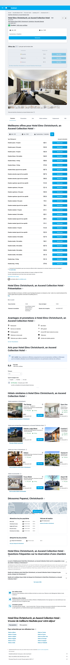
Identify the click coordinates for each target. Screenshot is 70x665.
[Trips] (2, 28)
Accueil (9, 12)
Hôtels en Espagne (42, 640)
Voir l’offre (40, 415)
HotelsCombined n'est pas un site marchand (38, 654)
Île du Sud (26, 12)
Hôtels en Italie (11, 642)
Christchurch (43, 12)
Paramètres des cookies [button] (13, 276)
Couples (11, 379)
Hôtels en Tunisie (42, 632)
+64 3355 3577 (12, 23)
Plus (9, 296)
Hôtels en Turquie (12, 634)
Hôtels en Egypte (12, 638)
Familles (18, 379)
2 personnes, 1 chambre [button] (15, 34)
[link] (19, 419)
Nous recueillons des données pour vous (38, 656)
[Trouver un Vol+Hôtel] (2, 21)
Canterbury (35, 12)
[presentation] (34, 112)
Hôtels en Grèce (12, 640)
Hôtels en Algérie (12, 636)
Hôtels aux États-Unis (43, 636)
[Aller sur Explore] (2, 24)
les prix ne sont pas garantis (43, 649)
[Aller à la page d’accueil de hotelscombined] (11, 8)
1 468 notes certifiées (21, 25)
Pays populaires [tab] (12, 625)
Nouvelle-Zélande (16, 12)
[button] (2, 7)
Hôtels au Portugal (42, 638)
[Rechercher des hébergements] (2, 15)
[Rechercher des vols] (2, 12)
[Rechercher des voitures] (2, 18)
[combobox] (15, 374)
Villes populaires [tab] (23, 625)
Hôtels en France (42, 634)
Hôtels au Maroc (12, 632)
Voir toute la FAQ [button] (37, 582)
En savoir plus (12, 269)
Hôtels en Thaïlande (42, 642)
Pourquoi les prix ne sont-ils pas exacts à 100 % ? (38, 659)
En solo (24, 379)
